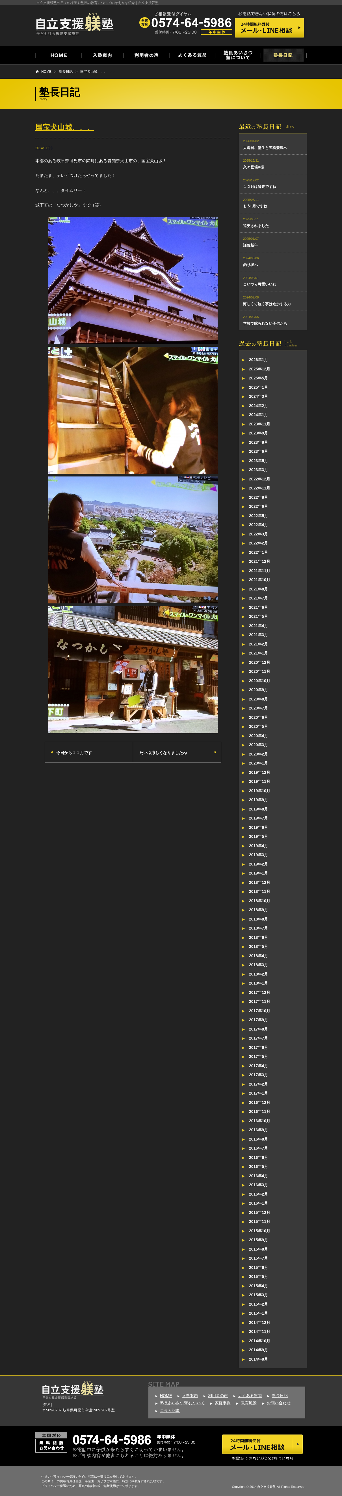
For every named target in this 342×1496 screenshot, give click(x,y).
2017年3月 (258, 1075)
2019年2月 (258, 864)
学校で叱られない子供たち (265, 323)
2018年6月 (258, 937)
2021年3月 (258, 634)
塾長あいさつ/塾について (182, 1403)
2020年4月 (258, 735)
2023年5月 (258, 460)
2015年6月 (258, 1267)
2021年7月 (258, 598)
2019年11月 (259, 781)
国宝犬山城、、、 (93, 72)
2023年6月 (258, 451)
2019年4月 (258, 845)
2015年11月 (259, 1221)
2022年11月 (259, 488)
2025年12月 (259, 369)
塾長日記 (66, 72)
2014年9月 (258, 1350)
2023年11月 (259, 424)
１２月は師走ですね (259, 186)
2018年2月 (258, 974)
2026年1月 (258, 359)
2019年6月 (258, 827)
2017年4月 (258, 1066)
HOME (46, 72)
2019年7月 (258, 818)
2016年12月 (259, 1102)
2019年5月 (258, 836)
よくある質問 (250, 1395)
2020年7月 (258, 708)
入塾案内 (190, 1395)
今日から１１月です (74, 752)
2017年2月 (258, 1084)
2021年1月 (258, 653)
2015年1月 (258, 1313)
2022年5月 (258, 515)
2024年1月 (258, 414)
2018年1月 (258, 983)
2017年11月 (259, 1001)
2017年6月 (258, 1047)
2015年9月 (258, 1240)
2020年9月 (258, 689)
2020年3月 (258, 744)
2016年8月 (258, 1139)
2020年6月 (258, 717)
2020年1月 (258, 763)
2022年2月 (258, 543)
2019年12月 (259, 772)
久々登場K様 (253, 167)
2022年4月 (258, 524)
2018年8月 (258, 919)
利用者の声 (218, 1395)
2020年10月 (259, 680)
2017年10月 (259, 1011)
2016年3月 (258, 1185)
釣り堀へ (250, 265)
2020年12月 (259, 662)
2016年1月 (258, 1203)
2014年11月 (259, 1331)
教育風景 (249, 1403)
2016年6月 (258, 1157)
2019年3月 (258, 855)
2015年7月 (258, 1258)
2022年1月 (258, 552)
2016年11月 (259, 1111)
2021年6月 (258, 607)
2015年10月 (259, 1231)
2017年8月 (258, 1029)
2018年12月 (259, 882)
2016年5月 (258, 1166)
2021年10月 (259, 579)
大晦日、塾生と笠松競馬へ (265, 148)
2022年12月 (259, 479)
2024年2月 (258, 405)
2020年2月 (258, 754)
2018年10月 (259, 901)
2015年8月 (258, 1249)
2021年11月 (259, 570)
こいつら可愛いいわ (259, 284)
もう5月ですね (255, 206)
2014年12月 (259, 1322)
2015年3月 (258, 1295)
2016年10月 (259, 1121)
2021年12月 (259, 561)
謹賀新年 (250, 245)
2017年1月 (258, 1093)
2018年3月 (258, 965)
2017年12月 (259, 992)
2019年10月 (259, 790)
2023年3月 (258, 469)
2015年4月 (258, 1286)
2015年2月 (258, 1304)
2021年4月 (258, 625)
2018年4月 (258, 956)
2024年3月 (258, 396)
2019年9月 (258, 800)
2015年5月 (258, 1276)
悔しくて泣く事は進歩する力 (267, 304)
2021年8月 (258, 589)
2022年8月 (258, 497)
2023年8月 (258, 442)
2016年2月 (258, 1194)
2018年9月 (258, 910)
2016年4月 (258, 1176)
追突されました (256, 226)
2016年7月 (258, 1148)
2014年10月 (259, 1341)
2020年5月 (258, 726)
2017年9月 (258, 1020)
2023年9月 (258, 433)
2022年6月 (258, 506)
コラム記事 (170, 1410)
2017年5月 (258, 1056)
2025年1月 (258, 387)
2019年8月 (258, 809)
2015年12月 (259, 1212)
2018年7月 (258, 928)
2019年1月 (258, 873)
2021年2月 (258, 644)
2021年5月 (258, 616)
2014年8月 (258, 1359)
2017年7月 (258, 1038)
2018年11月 (259, 891)
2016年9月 (258, 1130)
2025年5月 (258, 378)
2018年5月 (258, 946)
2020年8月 (258, 699)
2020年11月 (259, 671)
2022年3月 (258, 534)
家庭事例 (223, 1403)
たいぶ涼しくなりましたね (163, 752)
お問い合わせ (279, 1403)
